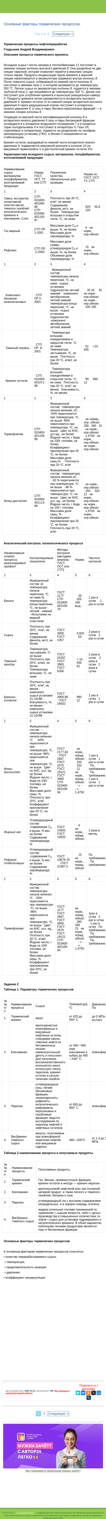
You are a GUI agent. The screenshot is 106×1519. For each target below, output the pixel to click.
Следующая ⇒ (63, 34)
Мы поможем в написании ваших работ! (53, 1470)
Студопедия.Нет (25, 1512)
